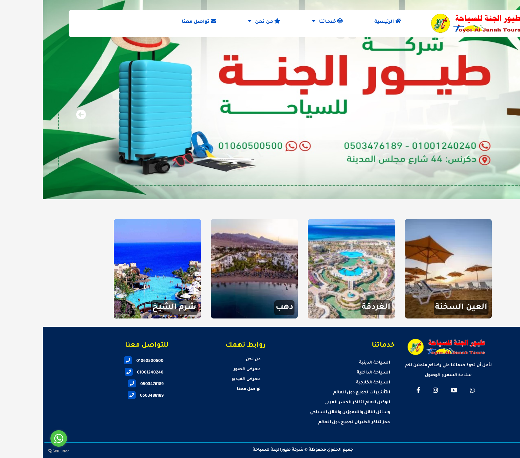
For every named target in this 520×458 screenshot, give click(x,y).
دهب (241, 307)
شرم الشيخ (131, 307)
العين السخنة (418, 307)
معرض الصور (204, 369)
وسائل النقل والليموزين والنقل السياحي (307, 412)
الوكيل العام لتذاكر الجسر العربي (314, 402)
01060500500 (101, 361)
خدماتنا (284, 21)
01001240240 (101, 373)
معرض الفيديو (203, 379)
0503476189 (103, 384)
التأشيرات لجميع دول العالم (319, 392)
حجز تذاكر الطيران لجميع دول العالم (311, 422)
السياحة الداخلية (330, 373)
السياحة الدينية (331, 363)
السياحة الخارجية (330, 382)
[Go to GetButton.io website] (16, 451)
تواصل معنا (156, 21)
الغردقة (333, 307)
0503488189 (103, 396)
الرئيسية (345, 21)
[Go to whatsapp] (16, 438)
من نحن (221, 21)
